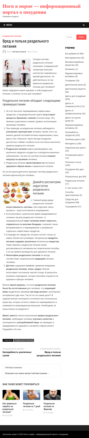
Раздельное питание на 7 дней (31, 405)
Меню (8, 25)
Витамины (70, 69)
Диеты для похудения (75, 96)
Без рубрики (71, 54)
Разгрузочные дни (73, 176)
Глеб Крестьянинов (19, 52)
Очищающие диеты (74, 155)
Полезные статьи (73, 162)
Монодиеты (70, 143)
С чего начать (71, 188)
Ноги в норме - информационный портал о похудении (45, 434)
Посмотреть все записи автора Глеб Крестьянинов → (27, 373)
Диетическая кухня (74, 85)
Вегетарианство (72, 58)
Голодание (70, 80)
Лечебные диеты (73, 139)
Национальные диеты (75, 148)
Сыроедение (71, 206)
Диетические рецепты (75, 89)
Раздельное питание (12, 36)
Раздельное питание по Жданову (49, 406)
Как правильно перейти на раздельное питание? (10, 407)
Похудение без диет (74, 169)
